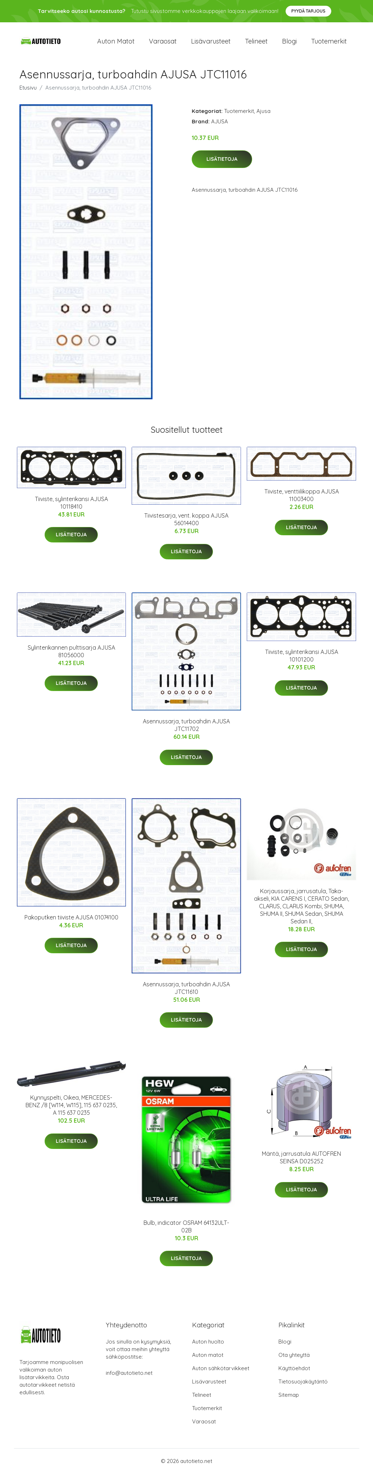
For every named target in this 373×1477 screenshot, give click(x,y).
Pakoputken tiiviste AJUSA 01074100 (71, 920)
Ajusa (263, 114)
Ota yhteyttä (294, 1358)
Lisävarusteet (211, 43)
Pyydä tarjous (308, 11)
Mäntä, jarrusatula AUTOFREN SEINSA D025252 (301, 1161)
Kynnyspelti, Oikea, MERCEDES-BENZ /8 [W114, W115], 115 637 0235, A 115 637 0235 (71, 1109)
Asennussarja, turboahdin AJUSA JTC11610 (186, 991)
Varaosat (163, 43)
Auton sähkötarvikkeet (220, 1371)
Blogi (289, 43)
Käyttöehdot (294, 1371)
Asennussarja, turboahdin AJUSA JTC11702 (186, 729)
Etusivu (28, 91)
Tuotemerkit (329, 43)
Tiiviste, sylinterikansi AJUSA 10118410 (71, 506)
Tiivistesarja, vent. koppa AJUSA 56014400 (186, 523)
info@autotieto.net (129, 1376)
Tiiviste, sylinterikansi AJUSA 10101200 (301, 659)
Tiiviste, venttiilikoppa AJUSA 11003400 (301, 499)
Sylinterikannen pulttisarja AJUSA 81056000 (71, 654)
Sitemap (288, 1398)
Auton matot (116, 43)
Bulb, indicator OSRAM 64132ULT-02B (186, 1230)
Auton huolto (208, 1345)
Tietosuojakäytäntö (303, 1385)
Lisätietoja (221, 163)
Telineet (256, 43)
